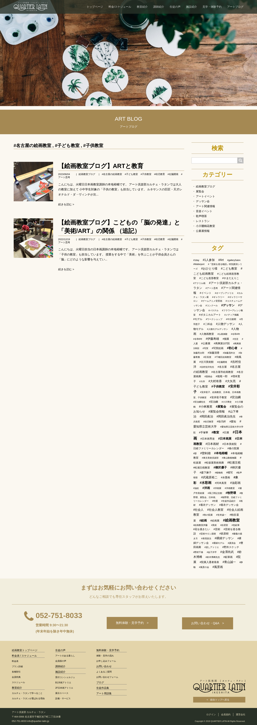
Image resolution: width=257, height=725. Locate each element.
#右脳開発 (173, 174)
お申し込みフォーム (106, 661)
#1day (196, 260)
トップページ (95, 6)
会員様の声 (60, 661)
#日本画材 (212, 443)
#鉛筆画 (228, 556)
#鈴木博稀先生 (213, 557)
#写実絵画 (217, 348)
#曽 (195, 453)
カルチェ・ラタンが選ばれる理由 (28, 698)
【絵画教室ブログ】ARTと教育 (101, 166)
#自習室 (224, 525)
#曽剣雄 (205, 453)
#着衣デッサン (207, 504)
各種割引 (16, 672)
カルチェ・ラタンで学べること (27, 693)
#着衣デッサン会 (229, 504)
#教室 (215, 432)
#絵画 (203, 520)
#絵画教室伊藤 (200, 525)
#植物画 (219, 472)
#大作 (202, 381)
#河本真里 (221, 482)
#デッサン (228, 305)
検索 (217, 148)
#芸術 (217, 529)
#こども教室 (229, 268)
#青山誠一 (229, 562)
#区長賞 (207, 357)
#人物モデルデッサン (217, 329)
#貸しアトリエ (211, 547)
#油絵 (196, 488)
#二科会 (207, 324)
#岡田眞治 (206, 416)
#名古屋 (222, 366)
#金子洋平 (212, 552)
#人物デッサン (225, 323)
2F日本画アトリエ (64, 688)
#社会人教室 (215, 509)
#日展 (226, 432)
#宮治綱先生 (199, 402)
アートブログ (235, 6)
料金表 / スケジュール (24, 655)
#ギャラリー (218, 297)
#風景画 (217, 566)
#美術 (214, 525)
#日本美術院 (229, 443)
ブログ (100, 682)
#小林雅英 (205, 406)
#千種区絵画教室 (223, 357)
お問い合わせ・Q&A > (207, 623)
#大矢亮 (230, 381)
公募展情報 (203, 230)
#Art (221, 259)
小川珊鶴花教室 (205, 225)
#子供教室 (93, 145)
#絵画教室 (231, 520)
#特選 (215, 501)
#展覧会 (221, 406)
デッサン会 (203, 201)
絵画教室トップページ (24, 650)
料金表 (15, 661)
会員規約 (226, 714)
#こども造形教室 (209, 278)
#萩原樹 (224, 533)
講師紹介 (158, 6)
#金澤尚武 (227, 551)
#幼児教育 (159, 174)
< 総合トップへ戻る (219, 699)
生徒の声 (175, 6)
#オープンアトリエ (224, 293)
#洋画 (206, 487)
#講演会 (232, 543)
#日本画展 (224, 438)
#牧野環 (231, 492)
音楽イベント (204, 211)
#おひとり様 (209, 268)
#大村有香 (215, 381)
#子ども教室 (67, 145)
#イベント (205, 292)
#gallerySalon (234, 260)
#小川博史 (227, 402)
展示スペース (61, 693)
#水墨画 (225, 477)
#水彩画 (205, 483)
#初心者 (232, 348)
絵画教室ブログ (87, 174)
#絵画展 (214, 520)
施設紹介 (191, 6)
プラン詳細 (17, 666)
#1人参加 (209, 259)
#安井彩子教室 (218, 397)
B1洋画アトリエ (63, 682)
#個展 (226, 338)
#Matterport (198, 264)
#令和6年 (197, 339)
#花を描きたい (201, 529)
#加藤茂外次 (229, 353)
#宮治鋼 (213, 401)
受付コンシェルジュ (65, 677)
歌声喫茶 (201, 216)
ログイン (211, 714)
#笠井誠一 (221, 515)
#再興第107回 (222, 343)
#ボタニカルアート (210, 314)
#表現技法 (206, 538)
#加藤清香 (213, 352)
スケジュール (18, 682)
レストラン (203, 221)
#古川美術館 (206, 361)
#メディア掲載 (231, 315)
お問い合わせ (104, 666)
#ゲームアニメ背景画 (211, 301)
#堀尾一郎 (221, 376)
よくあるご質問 (104, 672)
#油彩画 (235, 482)
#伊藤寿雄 (212, 338)
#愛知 (232, 421)
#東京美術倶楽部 (210, 458)
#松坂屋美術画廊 (214, 462)
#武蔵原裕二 (209, 477)
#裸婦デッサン (224, 538)
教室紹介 (142, 6)
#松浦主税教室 (201, 467)
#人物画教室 (207, 333)
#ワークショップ (214, 319)
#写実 (205, 348)
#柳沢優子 (220, 467)
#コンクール (212, 305)
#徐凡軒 (221, 421)
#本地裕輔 (220, 453)
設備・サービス (63, 698)
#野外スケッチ (230, 547)
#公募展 (205, 343)
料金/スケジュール (120, 6)
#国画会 (208, 376)
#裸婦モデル (218, 543)
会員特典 (16, 677)
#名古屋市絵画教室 (222, 371)
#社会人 (198, 509)
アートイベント (205, 196)
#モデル (197, 319)
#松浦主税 (234, 462)
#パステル (213, 310)
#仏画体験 (222, 334)
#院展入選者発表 (209, 562)
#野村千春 (198, 552)
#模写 (229, 472)
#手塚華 (203, 432)
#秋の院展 (208, 515)
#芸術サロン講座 (207, 533)
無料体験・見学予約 (107, 650)
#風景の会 (204, 567)
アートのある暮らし (65, 655)
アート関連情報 (205, 206)
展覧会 (200, 191)
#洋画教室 (230, 488)
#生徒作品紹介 (228, 501)
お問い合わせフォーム (107, 677)
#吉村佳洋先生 (207, 367)
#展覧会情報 (216, 411)
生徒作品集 (102, 687)
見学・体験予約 (212, 6)
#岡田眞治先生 (226, 416)
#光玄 (235, 339)
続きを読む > (66, 204)
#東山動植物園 (229, 458)
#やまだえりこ (230, 278)
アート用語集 (104, 693)
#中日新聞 (231, 319)
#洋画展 (217, 488)
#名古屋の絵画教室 (32, 145)
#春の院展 (233, 448)
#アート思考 (212, 288)
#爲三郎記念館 (215, 493)
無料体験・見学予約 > (131, 623)
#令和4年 (235, 334)
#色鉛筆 (235, 525)
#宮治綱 (235, 397)
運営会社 (240, 714)
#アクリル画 (199, 283)
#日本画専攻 (207, 438)
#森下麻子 (205, 472)
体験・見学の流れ (105, 655)
